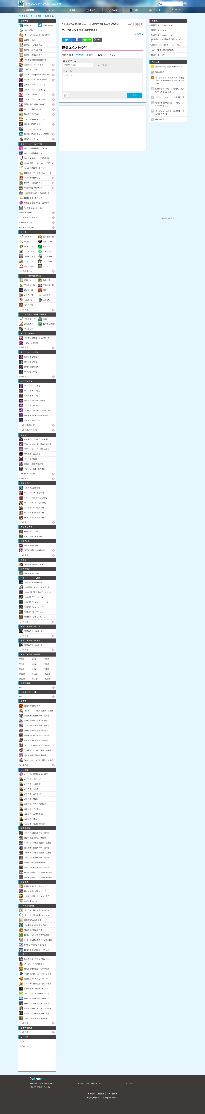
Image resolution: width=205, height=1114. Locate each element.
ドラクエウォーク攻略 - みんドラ (44, 3)
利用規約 (91, 1093)
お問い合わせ (112, 1093)
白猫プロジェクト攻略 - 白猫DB (42, 1083)
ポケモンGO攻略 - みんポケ (40, 1087)
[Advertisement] (102, 127)
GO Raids (129, 1083)
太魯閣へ (138, 34)
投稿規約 (79, 54)
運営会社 (101, 1093)
